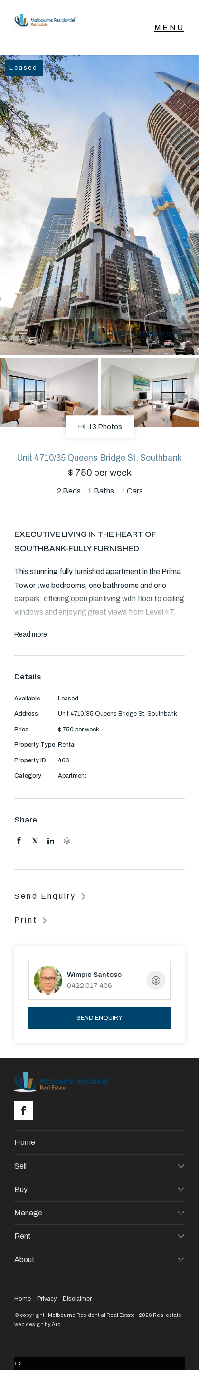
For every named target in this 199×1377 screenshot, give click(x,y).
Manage (28, 1213)
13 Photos (99, 427)
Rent (22, 1236)
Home (24, 1142)
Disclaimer (77, 1298)
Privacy (47, 1298)
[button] (31, 920)
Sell (20, 1166)
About (24, 1259)
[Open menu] (169, 28)
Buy (21, 1189)
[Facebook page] (26, 1112)
